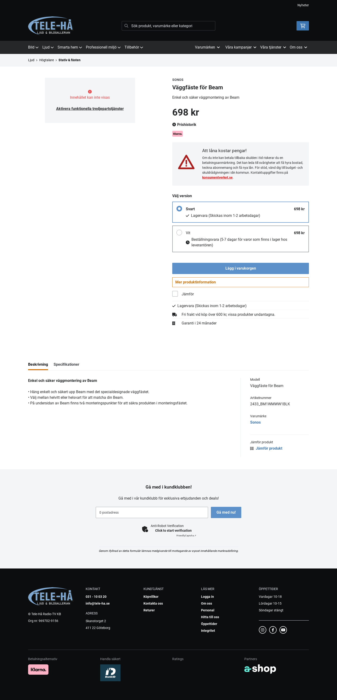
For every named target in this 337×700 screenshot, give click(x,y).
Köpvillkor (150, 596)
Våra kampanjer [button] (240, 47)
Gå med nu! (226, 512)
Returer (149, 610)
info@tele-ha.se (98, 603)
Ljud (48, 47)
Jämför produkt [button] (266, 449)
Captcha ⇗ (186, 535)
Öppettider (209, 624)
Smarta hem (70, 47)
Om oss (206, 603)
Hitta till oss (210, 617)
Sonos (255, 423)
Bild (33, 47)
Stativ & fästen (70, 60)
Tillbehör (134, 47)
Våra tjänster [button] (273, 47)
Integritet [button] (208, 630)
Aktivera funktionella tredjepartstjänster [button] (90, 108)
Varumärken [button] (207, 47)
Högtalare (46, 60)
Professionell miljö (103, 47)
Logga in (207, 596)
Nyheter (303, 5)
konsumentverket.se (217, 177)
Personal (207, 610)
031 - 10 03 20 (96, 596)
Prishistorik (184, 125)
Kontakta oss (153, 603)
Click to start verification (173, 530)
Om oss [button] (298, 47)
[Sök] (168, 25)
